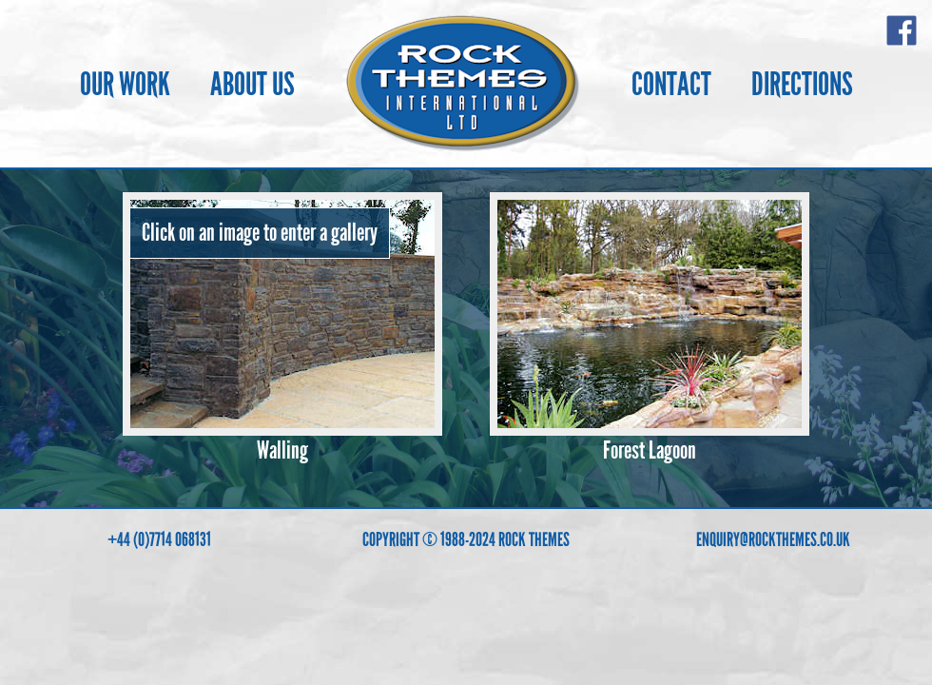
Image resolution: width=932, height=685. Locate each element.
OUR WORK (125, 84)
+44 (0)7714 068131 (159, 539)
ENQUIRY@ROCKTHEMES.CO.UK (773, 539)
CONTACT (671, 84)
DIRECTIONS (802, 84)
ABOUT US (252, 84)
